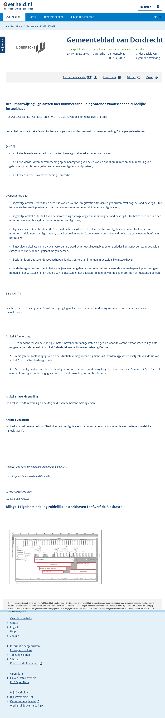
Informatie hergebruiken (25, 646)
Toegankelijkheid (20, 654)
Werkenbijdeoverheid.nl (24, 705)
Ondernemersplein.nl (23, 701)
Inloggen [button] (145, 7)
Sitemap (15, 659)
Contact (14, 623)
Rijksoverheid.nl (19, 697)
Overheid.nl (13, 18)
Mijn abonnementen (81, 17)
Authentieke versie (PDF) (80, 78)
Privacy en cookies (21, 650)
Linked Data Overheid (23, 678)
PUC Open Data (19, 682)
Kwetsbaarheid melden (24, 663)
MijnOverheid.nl (19, 692)
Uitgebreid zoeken (53, 17)
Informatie (112, 77)
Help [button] (154, 17)
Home (32, 17)
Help (13, 631)
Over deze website (21, 618)
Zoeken (14, 636)
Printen (134, 77)
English (14, 627)
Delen (152, 77)
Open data (16, 673)
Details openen (2, 45)
